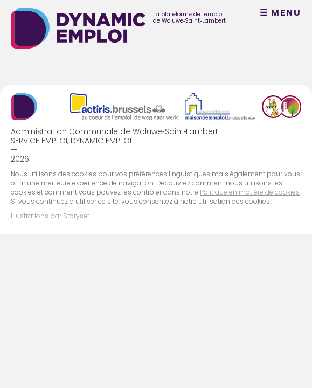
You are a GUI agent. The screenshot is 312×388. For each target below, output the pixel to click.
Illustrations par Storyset (50, 215)
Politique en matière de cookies (250, 192)
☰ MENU (280, 13)
